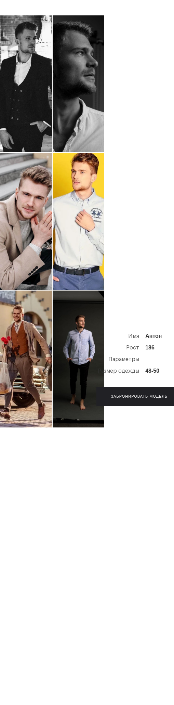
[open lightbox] (26, 83)
